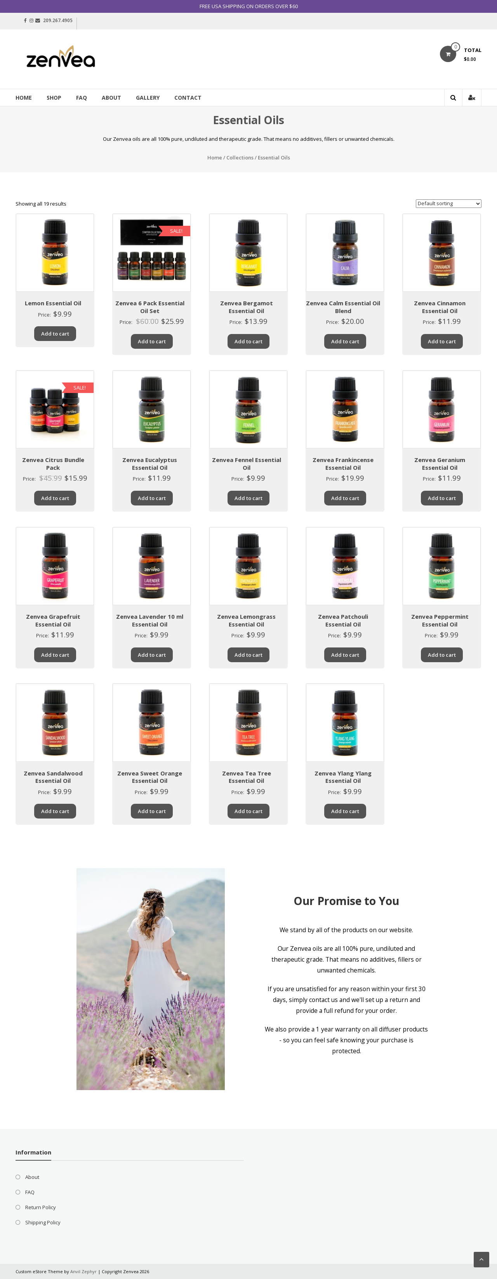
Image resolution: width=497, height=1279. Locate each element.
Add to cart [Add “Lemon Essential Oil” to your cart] (55, 333)
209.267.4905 (58, 20)
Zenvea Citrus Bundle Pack (53, 463)
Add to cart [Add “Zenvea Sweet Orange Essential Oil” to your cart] (152, 811)
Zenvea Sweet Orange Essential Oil (149, 777)
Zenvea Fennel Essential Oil (246, 463)
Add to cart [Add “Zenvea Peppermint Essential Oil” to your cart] (442, 654)
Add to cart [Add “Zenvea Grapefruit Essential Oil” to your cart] (55, 654)
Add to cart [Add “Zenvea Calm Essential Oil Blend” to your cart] (345, 341)
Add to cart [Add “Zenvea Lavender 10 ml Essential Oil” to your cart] (152, 654)
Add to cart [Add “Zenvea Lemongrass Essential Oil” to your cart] (248, 654)
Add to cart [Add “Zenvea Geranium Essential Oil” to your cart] (442, 498)
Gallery (148, 97)
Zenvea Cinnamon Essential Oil (440, 307)
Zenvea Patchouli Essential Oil (343, 620)
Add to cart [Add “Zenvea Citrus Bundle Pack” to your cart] (55, 498)
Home (24, 97)
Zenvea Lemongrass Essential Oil (246, 620)
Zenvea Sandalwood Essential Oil (53, 777)
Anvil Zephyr (83, 1271)
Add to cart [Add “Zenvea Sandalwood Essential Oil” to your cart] (55, 811)
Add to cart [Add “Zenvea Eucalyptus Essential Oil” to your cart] (152, 498)
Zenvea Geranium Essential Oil (439, 463)
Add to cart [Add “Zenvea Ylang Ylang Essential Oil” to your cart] (345, 811)
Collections (240, 157)
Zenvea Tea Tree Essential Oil (246, 777)
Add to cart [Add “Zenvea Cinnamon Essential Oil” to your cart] (442, 341)
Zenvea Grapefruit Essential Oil (53, 620)
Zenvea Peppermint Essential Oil (440, 620)
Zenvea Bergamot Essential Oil (246, 307)
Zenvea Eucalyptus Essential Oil (149, 463)
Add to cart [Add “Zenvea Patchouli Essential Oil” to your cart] (345, 654)
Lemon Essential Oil (53, 303)
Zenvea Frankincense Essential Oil (343, 463)
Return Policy (40, 1207)
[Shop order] (448, 203)
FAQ (81, 97)
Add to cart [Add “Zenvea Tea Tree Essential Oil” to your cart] (248, 811)
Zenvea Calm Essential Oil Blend (343, 307)
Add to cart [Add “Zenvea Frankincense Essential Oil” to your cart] (345, 498)
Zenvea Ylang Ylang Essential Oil (343, 777)
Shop (54, 97)
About (111, 97)
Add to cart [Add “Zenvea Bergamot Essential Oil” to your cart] (248, 341)
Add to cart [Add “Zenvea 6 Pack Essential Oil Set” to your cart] (152, 341)
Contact (188, 97)
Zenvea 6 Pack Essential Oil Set (149, 307)
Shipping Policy (43, 1222)
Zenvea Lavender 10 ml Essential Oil (149, 620)
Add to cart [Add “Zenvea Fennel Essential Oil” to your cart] (248, 498)
